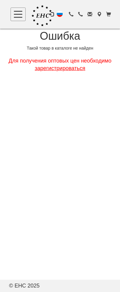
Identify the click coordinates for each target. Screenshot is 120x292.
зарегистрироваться (60, 68)
